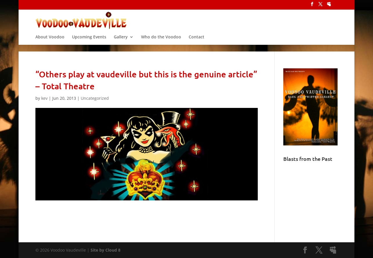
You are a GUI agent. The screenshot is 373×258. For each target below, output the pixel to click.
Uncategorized (95, 98)
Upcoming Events (89, 42)
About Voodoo (49, 42)
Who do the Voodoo (161, 42)
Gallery (121, 42)
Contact (196, 42)
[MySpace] (329, 6)
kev (44, 98)
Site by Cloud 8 (105, 250)
